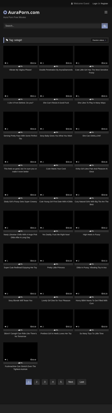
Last (82, 382)
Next (70, 382)
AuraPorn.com (21, 12)
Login (95, 3)
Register (104, 3)
